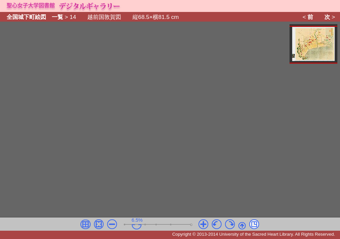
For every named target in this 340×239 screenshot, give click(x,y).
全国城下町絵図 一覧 (35, 17)
